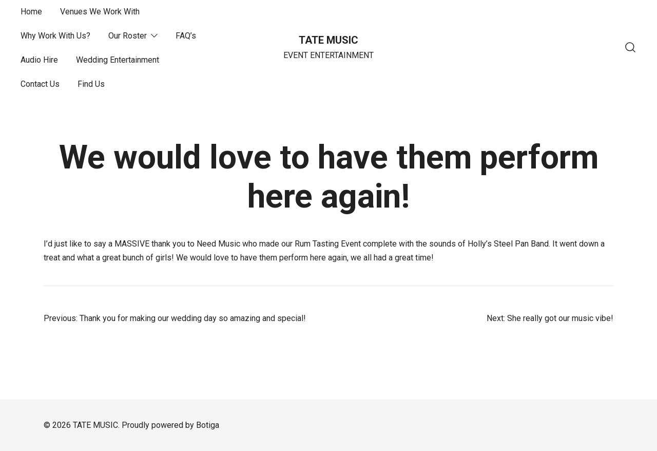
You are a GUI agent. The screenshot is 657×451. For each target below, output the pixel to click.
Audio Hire (39, 60)
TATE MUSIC (328, 40)
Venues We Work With (100, 11)
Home (31, 11)
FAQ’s (186, 36)
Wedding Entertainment (117, 60)
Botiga (207, 425)
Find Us (91, 84)
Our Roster (127, 36)
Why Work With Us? (55, 36)
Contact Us (40, 84)
